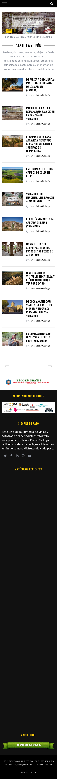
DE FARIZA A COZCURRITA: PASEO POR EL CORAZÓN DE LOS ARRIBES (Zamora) (40, 84)
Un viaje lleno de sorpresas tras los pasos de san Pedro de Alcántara (39, 249)
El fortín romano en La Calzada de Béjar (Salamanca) (40, 222)
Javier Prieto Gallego (40, 95)
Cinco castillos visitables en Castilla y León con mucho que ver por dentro (40, 278)
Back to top (28, 772)
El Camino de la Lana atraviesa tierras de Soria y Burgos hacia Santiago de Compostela (39, 144)
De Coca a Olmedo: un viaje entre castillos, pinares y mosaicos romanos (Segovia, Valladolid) (39, 308)
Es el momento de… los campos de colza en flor (39, 172)
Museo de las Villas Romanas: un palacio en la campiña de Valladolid (40, 113)
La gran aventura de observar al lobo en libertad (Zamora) (38, 337)
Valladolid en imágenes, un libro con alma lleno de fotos (40, 197)
